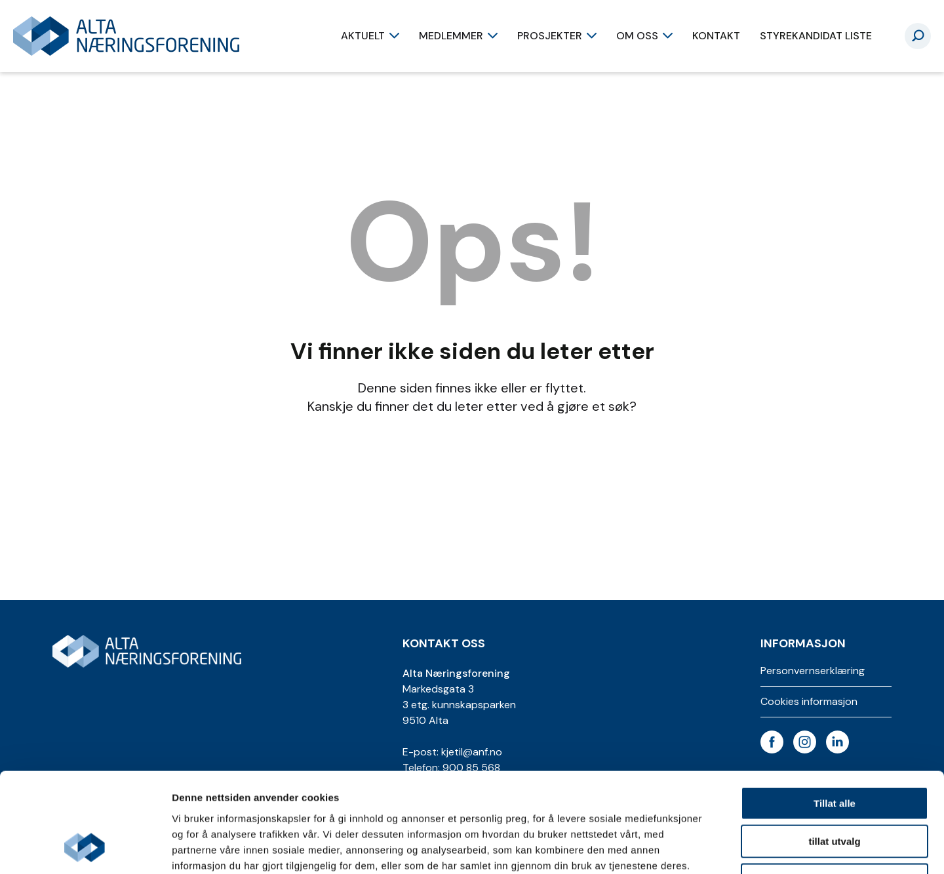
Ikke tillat (835, 790)
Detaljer (698, 848)
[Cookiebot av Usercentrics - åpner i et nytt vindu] (85, 848)
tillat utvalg (834, 752)
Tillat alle (835, 713)
